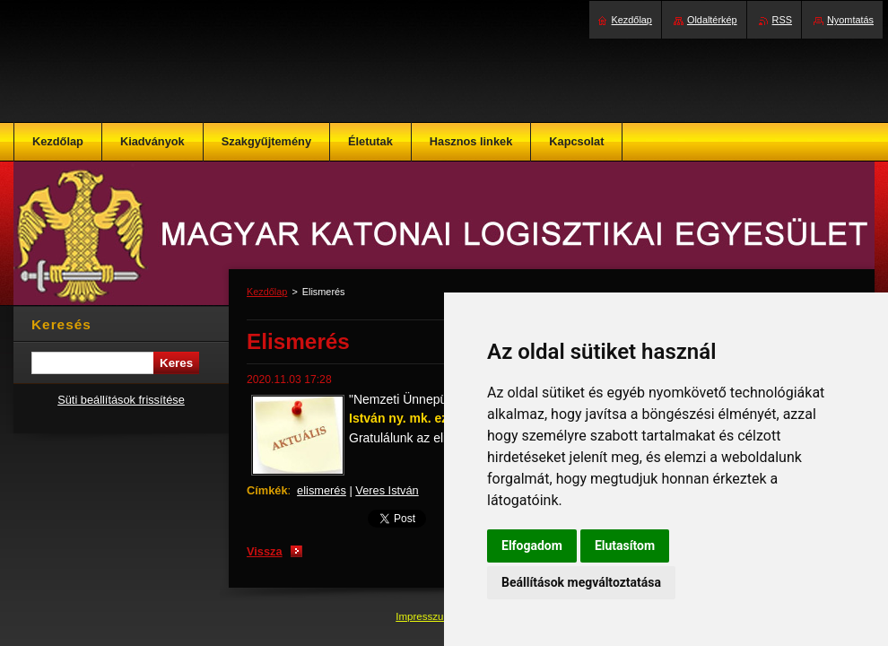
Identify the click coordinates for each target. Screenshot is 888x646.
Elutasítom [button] (625, 545)
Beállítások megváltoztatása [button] (581, 582)
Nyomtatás (850, 19)
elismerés (321, 490)
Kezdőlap (267, 291)
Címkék (267, 490)
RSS (782, 19)
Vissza (265, 551)
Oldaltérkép (712, 19)
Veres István (386, 490)
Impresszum (425, 616)
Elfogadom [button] (531, 545)
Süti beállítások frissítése (121, 399)
